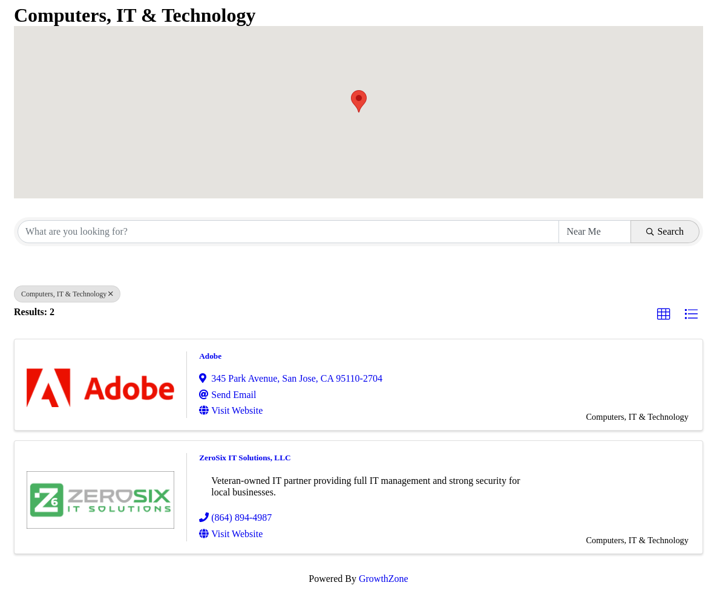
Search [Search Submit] (665, 231)
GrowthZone (383, 578)
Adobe (210, 356)
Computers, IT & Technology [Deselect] (67, 294)
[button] (359, 101)
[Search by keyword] (288, 231)
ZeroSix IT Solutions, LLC (244, 457)
